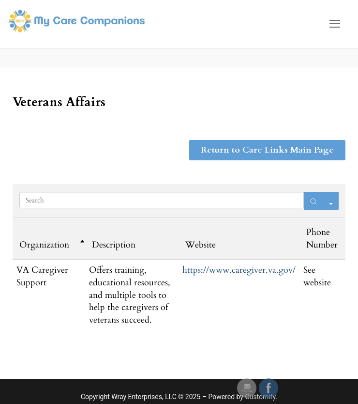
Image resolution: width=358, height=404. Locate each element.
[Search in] (331, 200)
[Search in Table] (161, 200)
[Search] (313, 200)
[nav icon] (334, 24)
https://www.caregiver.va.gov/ (239, 270)
